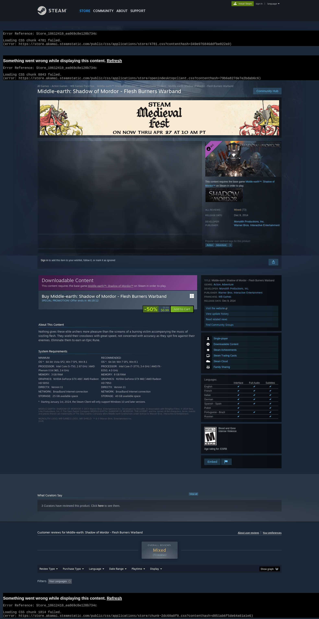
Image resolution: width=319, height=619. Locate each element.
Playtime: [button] (130, 580)
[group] (159, 580)
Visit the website (217, 426)
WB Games (224, 415)
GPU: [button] (228, 580)
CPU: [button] (215, 580)
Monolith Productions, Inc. (249, 226)
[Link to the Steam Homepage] (55, 14)
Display (154, 567)
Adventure (221, 250)
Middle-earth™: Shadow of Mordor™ (117, 90)
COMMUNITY (103, 11)
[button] (181, 314)
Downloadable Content (153, 90)
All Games (43, 90)
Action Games (60, 90)
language (272, 3)
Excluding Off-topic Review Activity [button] (99, 580)
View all (193, 490)
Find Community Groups (220, 443)
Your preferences (272, 528)
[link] (156, 314)
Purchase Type (72, 567)
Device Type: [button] (246, 580)
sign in (259, 3)
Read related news (216, 437)
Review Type (47, 567)
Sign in (44, 265)
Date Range (116, 567)
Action (210, 250)
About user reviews (248, 528)
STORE (85, 11)
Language (95, 567)
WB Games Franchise (82, 90)
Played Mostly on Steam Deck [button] (159, 580)
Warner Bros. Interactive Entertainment (257, 230)
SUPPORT (137, 11)
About (122, 11)
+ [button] (230, 250)
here (101, 501)
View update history (217, 432)
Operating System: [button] (194, 580)
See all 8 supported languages (220, 355)
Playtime (137, 567)
